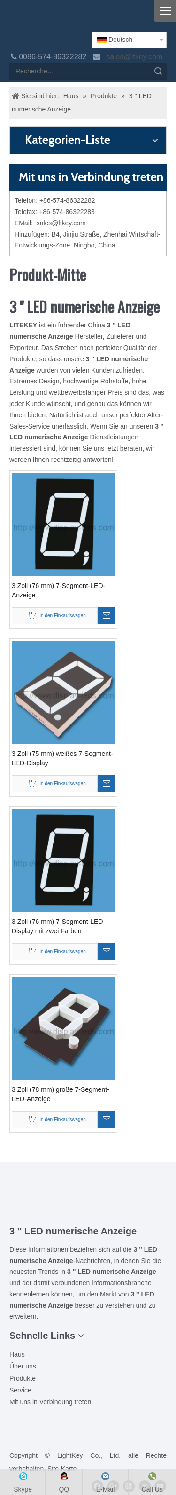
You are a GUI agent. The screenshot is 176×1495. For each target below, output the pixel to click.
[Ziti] (88, 1210)
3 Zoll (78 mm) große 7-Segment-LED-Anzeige (60, 1094)
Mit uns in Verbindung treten (50, 1402)
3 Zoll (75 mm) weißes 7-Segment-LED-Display (62, 758)
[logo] (16, 19)
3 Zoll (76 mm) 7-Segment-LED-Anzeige (58, 590)
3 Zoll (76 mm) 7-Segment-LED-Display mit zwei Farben (58, 926)
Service (20, 1390)
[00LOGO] (88, 1195)
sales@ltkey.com (135, 57)
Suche (158, 71)
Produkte (22, 1378)
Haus (17, 1354)
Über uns (22, 1366)
